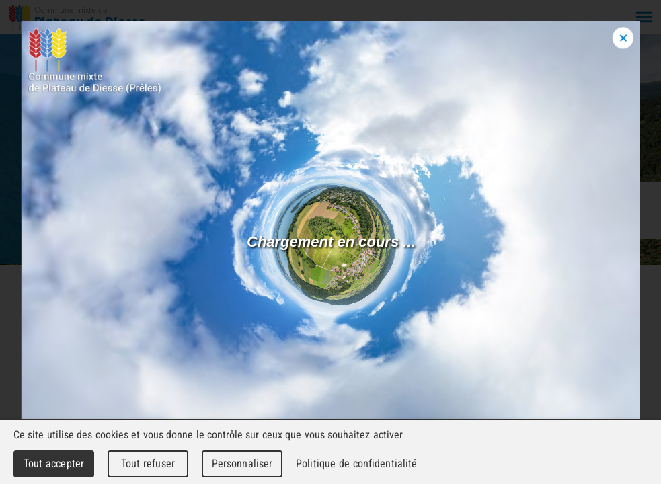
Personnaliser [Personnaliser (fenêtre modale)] (242, 463)
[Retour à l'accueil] (78, 17)
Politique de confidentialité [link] (356, 463)
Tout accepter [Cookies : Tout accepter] (54, 463)
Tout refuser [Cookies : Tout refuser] (148, 463)
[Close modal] (623, 38)
